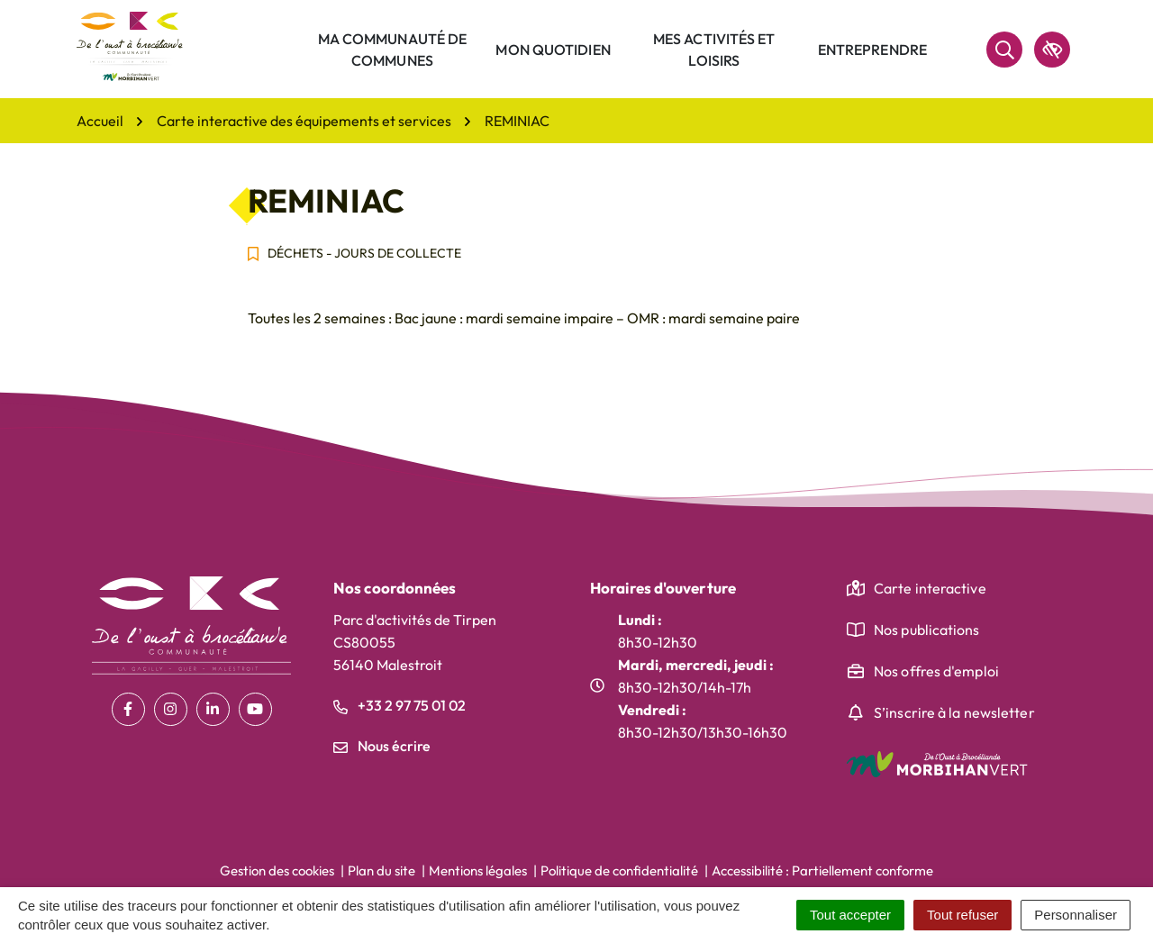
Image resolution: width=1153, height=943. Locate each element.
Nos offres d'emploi (936, 671)
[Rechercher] (1004, 50)
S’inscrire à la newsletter (954, 712)
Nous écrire (382, 746)
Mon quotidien (552, 50)
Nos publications (927, 630)
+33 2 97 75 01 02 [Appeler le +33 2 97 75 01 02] (399, 705)
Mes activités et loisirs (714, 49)
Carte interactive (930, 588)
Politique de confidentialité (619, 870)
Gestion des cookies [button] (277, 870)
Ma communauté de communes (393, 49)
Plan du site (381, 870)
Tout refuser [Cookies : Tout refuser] (962, 914)
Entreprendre (872, 50)
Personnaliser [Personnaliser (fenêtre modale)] (1075, 914)
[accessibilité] (1052, 49)
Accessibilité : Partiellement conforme (822, 870)
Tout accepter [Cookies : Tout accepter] (850, 914)
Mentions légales (478, 870)
